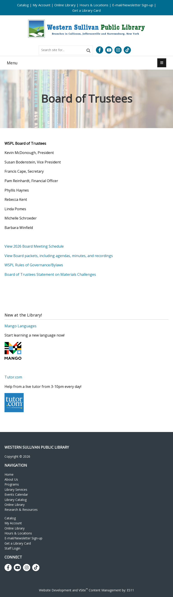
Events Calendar (16, 494)
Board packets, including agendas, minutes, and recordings (63, 255)
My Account (41, 5)
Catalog (23, 5)
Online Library (65, 5)
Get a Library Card (86, 10)
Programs (12, 484)
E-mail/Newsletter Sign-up (132, 5)
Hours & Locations (94, 5)
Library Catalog (16, 500)
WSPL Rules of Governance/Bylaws (34, 264)
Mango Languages (20, 325)
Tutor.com (13, 377)
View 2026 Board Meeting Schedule (35, 246)
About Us (11, 479)
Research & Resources (21, 509)
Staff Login (12, 548)
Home (9, 474)
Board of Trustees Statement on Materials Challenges (50, 274)
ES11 (130, 590)
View (9, 255)
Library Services (16, 489)
